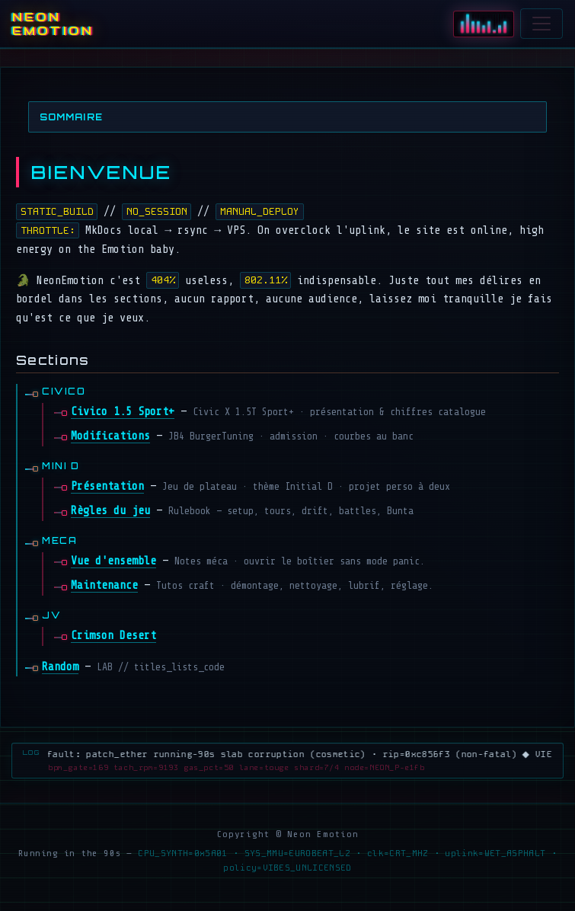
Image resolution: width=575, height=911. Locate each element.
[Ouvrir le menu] (541, 23)
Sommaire (71, 117)
